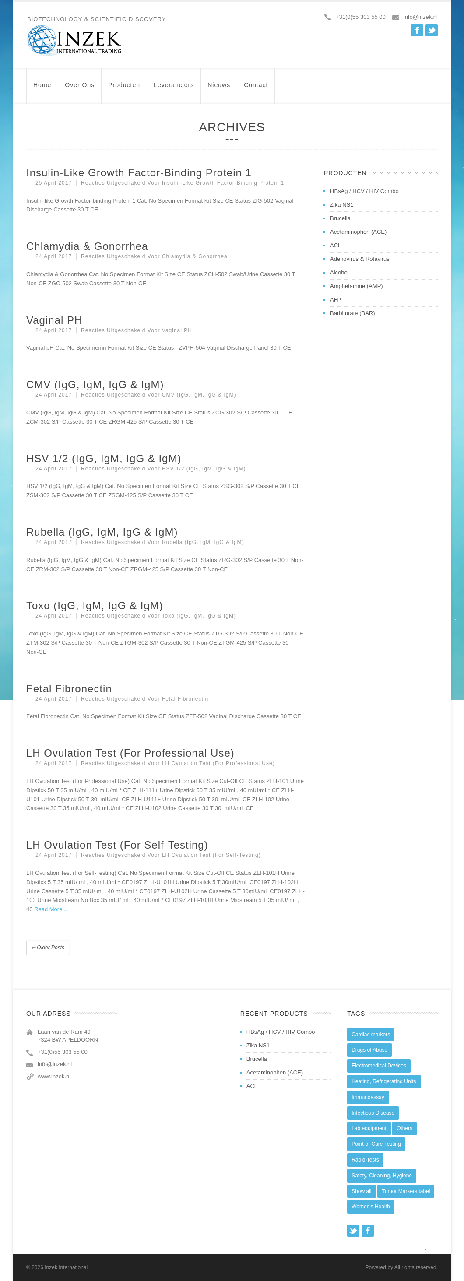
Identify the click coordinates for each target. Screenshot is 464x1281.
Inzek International (66, 1267)
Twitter (431, 30)
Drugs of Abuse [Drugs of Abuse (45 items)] (369, 1050)
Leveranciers (174, 89)
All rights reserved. (416, 1267)
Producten (124, 89)
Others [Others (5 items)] (404, 1128)
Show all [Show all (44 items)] (361, 1191)
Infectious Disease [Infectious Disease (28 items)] (373, 1113)
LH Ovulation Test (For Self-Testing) (117, 845)
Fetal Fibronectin (69, 689)
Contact (256, 89)
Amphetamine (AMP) (356, 286)
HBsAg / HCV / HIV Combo (364, 191)
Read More (48, 909)
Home (42, 89)
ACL (335, 245)
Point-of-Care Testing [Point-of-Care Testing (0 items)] (376, 1144)
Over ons (80, 89)
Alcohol (339, 272)
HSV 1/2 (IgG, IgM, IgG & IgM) (103, 458)
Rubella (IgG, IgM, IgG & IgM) (102, 532)
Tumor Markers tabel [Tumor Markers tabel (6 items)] (406, 1191)
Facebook (417, 30)
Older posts (47, 947)
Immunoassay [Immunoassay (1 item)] (368, 1097)
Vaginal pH (54, 320)
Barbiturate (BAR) (352, 313)
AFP (335, 299)
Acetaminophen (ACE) (358, 231)
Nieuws (218, 89)
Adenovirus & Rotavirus (360, 259)
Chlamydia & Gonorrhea (87, 246)
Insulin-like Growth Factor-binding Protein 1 (139, 173)
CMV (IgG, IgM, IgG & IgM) (95, 384)
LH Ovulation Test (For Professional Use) (130, 753)
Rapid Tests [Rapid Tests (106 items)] (365, 1160)
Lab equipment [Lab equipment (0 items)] (369, 1128)
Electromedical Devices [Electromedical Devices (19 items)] (379, 1066)
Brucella (340, 218)
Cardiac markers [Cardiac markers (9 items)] (371, 1035)
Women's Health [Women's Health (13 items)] (371, 1207)
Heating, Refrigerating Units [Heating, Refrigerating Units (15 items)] (384, 1081)
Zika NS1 (341, 204)
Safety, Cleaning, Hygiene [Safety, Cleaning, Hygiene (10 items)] (382, 1175)
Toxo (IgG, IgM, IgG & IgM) (94, 605)
